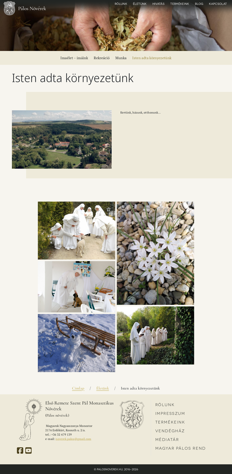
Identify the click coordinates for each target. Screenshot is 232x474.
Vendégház (170, 430)
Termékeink (179, 3)
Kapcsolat (218, 3)
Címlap (78, 388)
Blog (199, 3)
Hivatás (158, 3)
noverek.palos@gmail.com (73, 439)
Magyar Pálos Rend (180, 448)
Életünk (140, 3)
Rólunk (121, 3)
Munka (120, 58)
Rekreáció (102, 58)
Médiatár (167, 439)
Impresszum (170, 413)
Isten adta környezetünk (151, 58)
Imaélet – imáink (74, 58)
